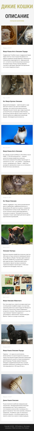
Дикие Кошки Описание (10, 400)
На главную (25, 428)
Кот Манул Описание (9, 201)
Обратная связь (16, 428)
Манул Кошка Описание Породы (13, 350)
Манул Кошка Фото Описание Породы (15, 51)
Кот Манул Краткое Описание (12, 101)
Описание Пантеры (9, 251)
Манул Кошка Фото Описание (12, 151)
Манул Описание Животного (12, 301)
